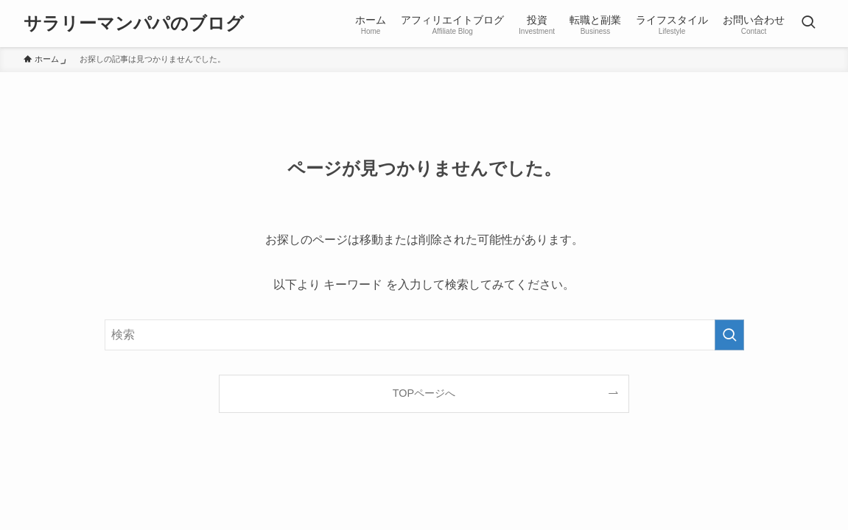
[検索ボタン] (808, 23)
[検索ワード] (424, 334)
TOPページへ (424, 393)
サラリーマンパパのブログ (134, 23)
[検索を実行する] (729, 334)
